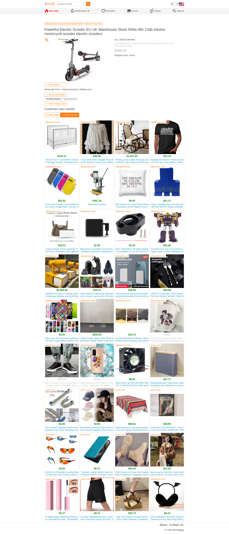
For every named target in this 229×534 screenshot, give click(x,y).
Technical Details (55, 94)
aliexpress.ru (52, 256)
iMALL (181, 530)
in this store (52, 114)
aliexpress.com (53, 122)
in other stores (70, 114)
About (163, 524)
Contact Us (176, 524)
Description (53, 84)
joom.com (155, 345)
